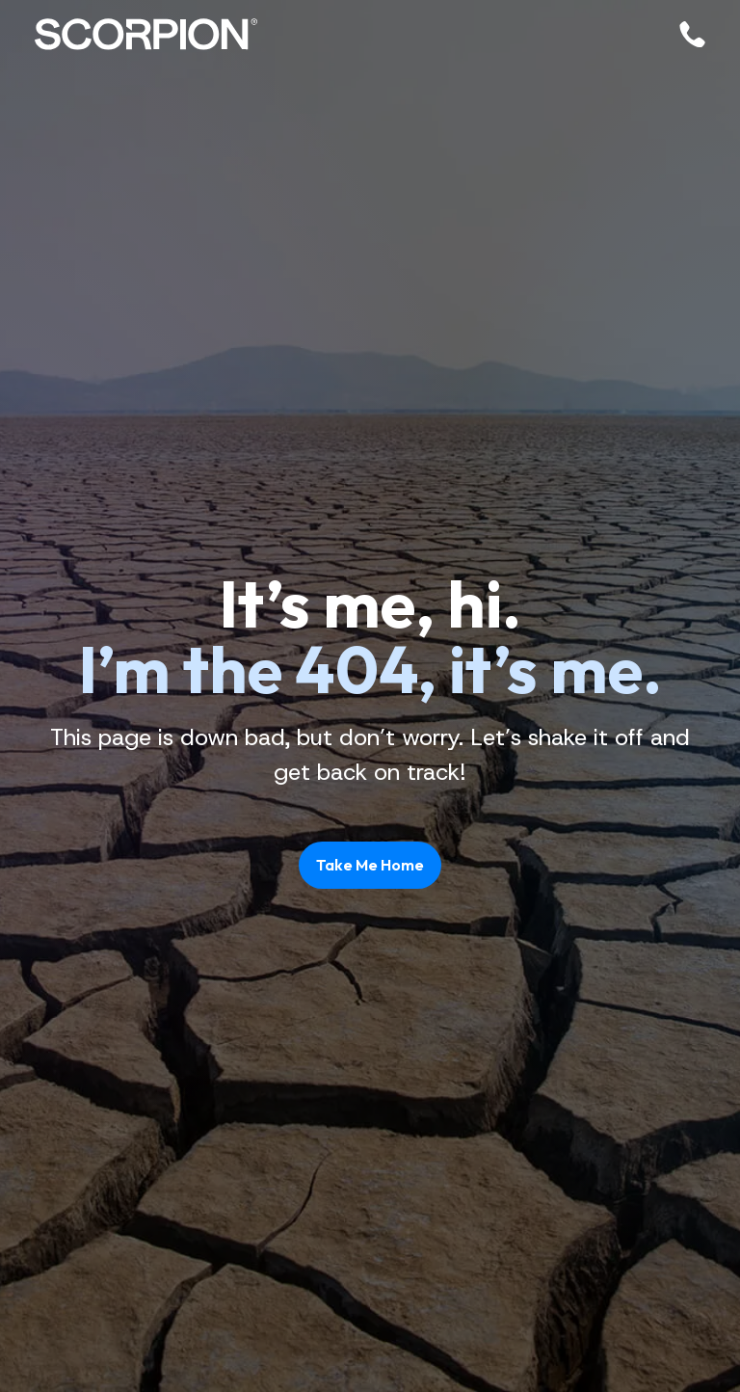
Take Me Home (370, 864)
